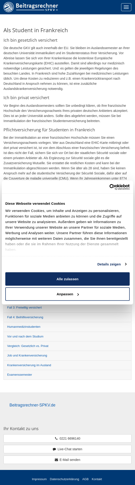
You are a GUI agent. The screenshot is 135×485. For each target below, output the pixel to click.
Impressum (39, 479)
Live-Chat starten (67, 449)
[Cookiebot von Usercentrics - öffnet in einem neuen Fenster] (109, 187)
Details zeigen (109, 264)
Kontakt (97, 479)
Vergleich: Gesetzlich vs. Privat (27, 346)
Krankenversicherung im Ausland (29, 365)
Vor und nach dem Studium (25, 336)
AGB (85, 479)
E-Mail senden (67, 459)
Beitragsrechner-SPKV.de (32, 405)
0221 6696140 (67, 438)
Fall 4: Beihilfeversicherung (25, 317)
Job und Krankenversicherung (27, 355)
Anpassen (68, 294)
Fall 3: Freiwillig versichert (24, 307)
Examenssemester (19, 374)
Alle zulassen (67, 279)
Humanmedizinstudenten (23, 326)
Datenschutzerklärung (64, 479)
